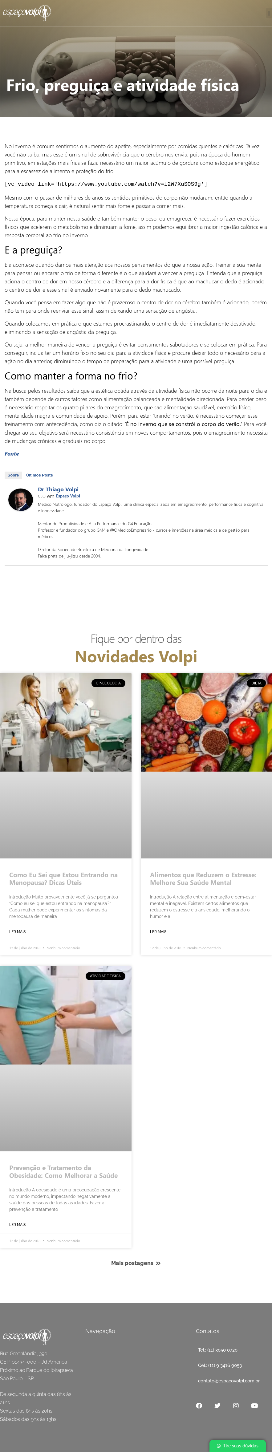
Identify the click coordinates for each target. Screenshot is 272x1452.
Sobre (13, 474)
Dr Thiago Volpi (58, 488)
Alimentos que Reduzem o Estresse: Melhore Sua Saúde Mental (203, 878)
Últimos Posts (39, 474)
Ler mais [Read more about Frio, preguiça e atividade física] (17, 931)
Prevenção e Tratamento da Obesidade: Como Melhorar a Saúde (63, 1170)
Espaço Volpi (68, 495)
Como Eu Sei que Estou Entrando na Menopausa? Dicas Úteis (63, 878)
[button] (269, 13)
